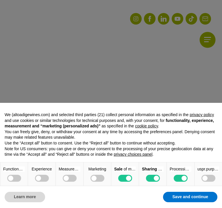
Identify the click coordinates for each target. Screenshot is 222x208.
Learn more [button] (25, 196)
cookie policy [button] (146, 126)
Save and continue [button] (190, 196)
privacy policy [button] (202, 114)
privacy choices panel (133, 154)
